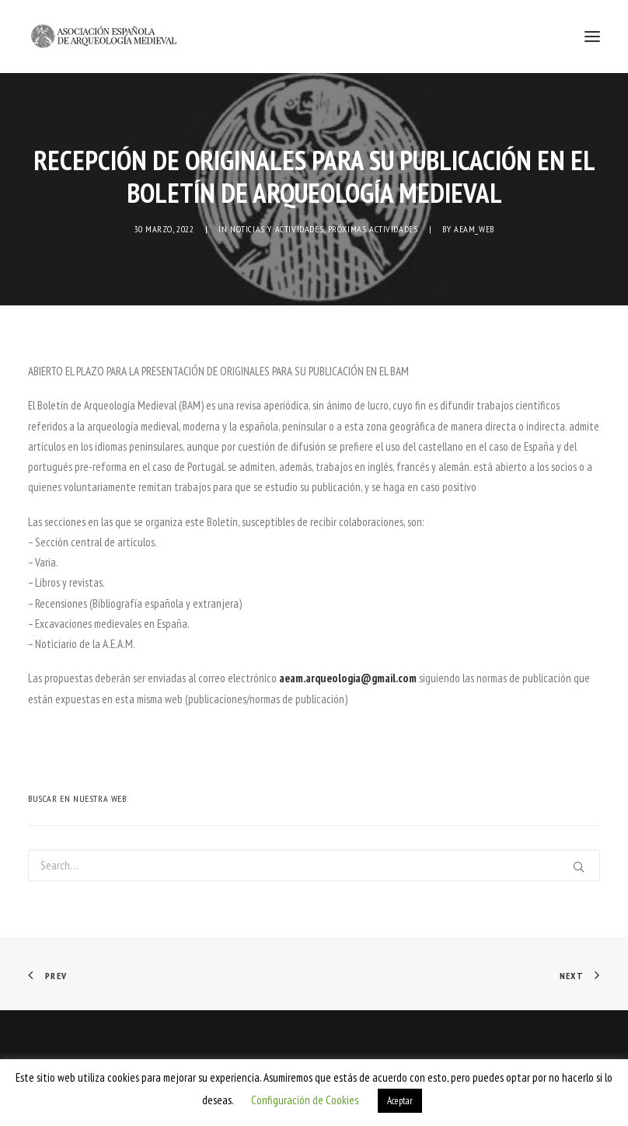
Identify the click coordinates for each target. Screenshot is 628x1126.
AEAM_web (474, 229)
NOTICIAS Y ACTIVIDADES (276, 229)
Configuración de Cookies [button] (304, 1100)
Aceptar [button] (400, 1100)
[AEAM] (104, 36)
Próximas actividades (373, 229)
